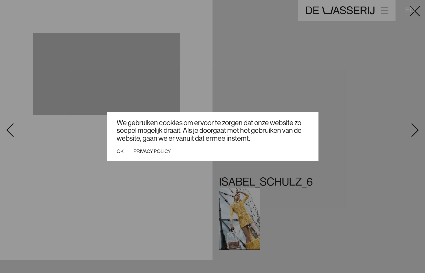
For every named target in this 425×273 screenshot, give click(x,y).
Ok (120, 151)
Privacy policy (152, 151)
